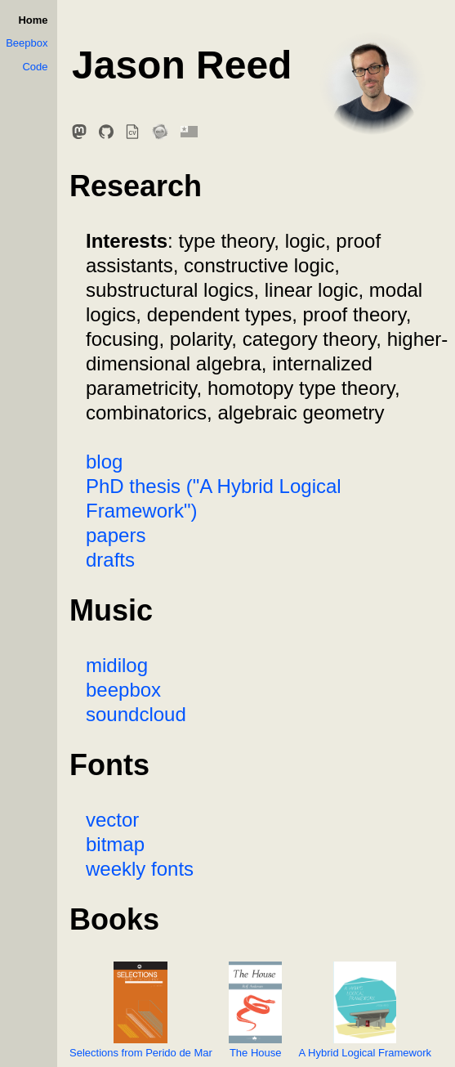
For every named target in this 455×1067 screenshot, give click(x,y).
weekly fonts (140, 869)
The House (256, 1010)
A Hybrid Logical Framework (364, 1010)
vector (112, 820)
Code (34, 67)
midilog (117, 665)
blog (104, 462)
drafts (110, 560)
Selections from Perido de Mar (140, 1010)
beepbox (123, 690)
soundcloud (136, 714)
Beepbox (26, 43)
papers (115, 535)
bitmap (115, 844)
